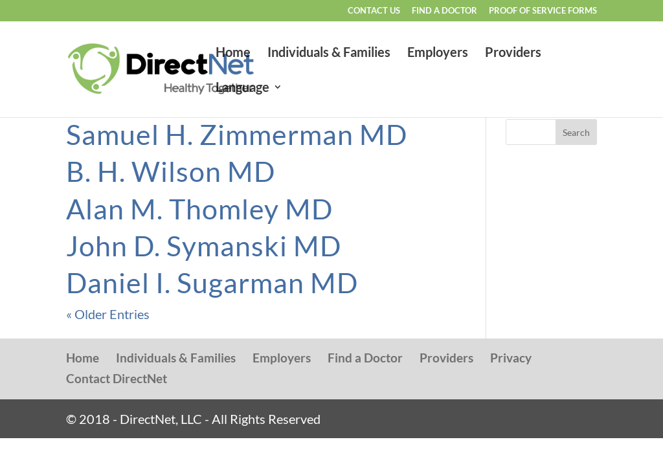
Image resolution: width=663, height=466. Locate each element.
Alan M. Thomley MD (199, 208)
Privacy (511, 357)
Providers (513, 53)
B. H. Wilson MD (170, 171)
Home (233, 53)
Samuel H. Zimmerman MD (236, 134)
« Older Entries (108, 314)
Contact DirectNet (116, 378)
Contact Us (374, 11)
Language (242, 88)
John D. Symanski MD (203, 245)
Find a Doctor (444, 11)
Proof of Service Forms (543, 11)
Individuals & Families (328, 53)
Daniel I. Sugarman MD (212, 282)
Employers (437, 53)
